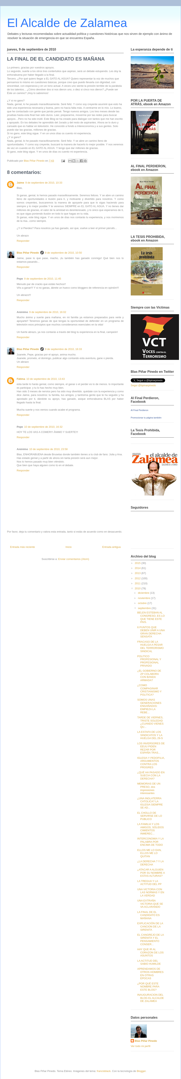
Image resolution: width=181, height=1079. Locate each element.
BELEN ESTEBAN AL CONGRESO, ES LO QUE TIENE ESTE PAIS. (151, 617)
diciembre (144, 592)
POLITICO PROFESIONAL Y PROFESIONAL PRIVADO (149, 661)
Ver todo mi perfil (140, 1046)
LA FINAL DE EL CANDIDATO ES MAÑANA (148, 915)
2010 (138, 588)
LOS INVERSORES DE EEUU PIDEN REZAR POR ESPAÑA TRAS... (151, 748)
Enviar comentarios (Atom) (73, 559)
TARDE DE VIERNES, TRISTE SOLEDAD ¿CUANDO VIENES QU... (150, 722)
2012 (138, 578)
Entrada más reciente (22, 546)
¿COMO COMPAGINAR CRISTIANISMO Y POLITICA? (149, 690)
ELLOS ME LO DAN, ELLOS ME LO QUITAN (149, 853)
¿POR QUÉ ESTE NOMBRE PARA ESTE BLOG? (148, 986)
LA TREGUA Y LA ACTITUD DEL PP (149, 883)
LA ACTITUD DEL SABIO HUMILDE (149, 962)
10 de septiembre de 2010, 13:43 (45, 378)
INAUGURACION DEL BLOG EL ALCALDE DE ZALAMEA (150, 998)
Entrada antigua (111, 546)
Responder (23, 240)
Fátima (21, 378)
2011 (138, 583)
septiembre (145, 608)
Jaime (20, 182)
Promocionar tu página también (146, 417)
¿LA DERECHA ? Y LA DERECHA (150, 863)
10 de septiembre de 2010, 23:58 (48, 449)
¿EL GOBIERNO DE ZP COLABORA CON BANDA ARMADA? (149, 675)
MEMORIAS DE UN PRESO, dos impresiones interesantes (148, 788)
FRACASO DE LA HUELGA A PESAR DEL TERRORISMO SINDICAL (150, 646)
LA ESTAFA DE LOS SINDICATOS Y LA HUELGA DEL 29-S (150, 735)
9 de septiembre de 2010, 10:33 (43, 182)
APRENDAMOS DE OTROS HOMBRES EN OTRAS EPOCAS (150, 973)
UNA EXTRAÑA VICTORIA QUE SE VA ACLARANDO (150, 903)
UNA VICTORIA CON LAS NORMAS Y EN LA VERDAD (150, 892)
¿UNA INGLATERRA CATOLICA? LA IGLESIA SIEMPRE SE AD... (150, 803)
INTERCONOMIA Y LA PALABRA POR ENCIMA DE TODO (150, 841)
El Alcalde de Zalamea (67, 23)
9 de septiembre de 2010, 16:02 (47, 312)
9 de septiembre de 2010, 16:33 (63, 349)
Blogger (141, 1071)
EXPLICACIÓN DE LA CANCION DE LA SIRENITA (150, 926)
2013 (138, 573)
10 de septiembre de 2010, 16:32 (43, 426)
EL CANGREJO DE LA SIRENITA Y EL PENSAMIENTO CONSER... (150, 939)
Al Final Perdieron (139, 410)
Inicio (69, 546)
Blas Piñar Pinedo (28, 252)
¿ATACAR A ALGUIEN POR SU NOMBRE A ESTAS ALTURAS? (151, 872)
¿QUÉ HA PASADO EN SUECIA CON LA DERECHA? (151, 775)
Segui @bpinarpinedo (143, 385)
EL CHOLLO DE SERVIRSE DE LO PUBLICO (149, 816)
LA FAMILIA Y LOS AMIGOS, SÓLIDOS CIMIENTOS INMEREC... (150, 829)
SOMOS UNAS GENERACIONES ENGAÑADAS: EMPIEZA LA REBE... (149, 706)
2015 (138, 563)
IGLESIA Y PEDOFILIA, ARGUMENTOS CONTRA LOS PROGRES (151, 762)
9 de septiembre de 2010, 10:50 (63, 252)
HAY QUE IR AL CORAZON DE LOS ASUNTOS (150, 952)
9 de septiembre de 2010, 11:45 (42, 278)
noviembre (144, 598)
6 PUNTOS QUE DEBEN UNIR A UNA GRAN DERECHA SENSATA (151, 632)
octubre (142, 603)
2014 (138, 568)
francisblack (104, 1071)
